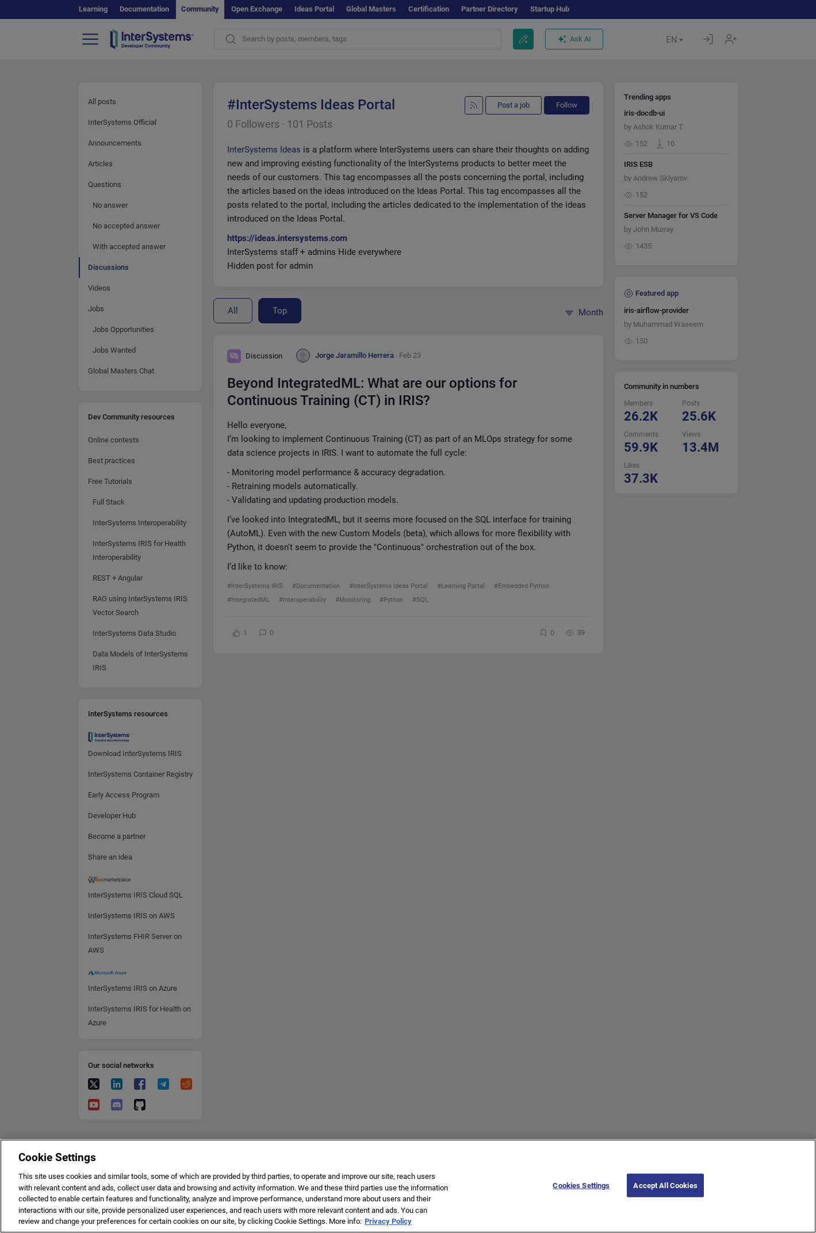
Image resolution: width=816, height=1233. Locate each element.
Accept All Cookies (665, 1194)
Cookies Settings (581, 1194)
